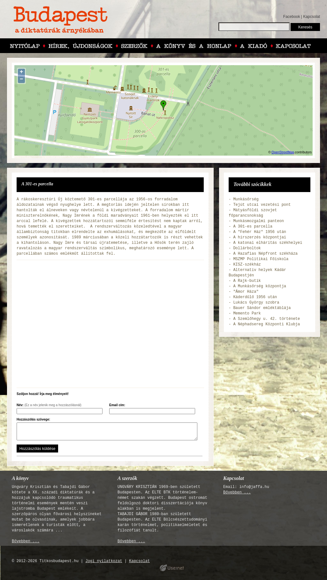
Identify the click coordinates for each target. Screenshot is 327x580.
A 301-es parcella (252, 226)
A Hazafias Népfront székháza (265, 253)
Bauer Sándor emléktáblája (262, 308)
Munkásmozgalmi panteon (258, 221)
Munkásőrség (245, 199)
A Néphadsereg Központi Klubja (266, 324)
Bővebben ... (25, 541)
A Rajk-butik (247, 281)
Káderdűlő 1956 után (255, 297)
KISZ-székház (247, 264)
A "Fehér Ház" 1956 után (259, 232)
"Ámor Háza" (245, 292)
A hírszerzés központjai (259, 237)
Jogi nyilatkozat (103, 561)
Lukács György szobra (256, 302)
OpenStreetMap (282, 152)
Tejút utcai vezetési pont (262, 205)
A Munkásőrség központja (259, 286)
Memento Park (247, 313)
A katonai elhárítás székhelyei (267, 243)
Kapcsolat (311, 16)
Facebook (291, 16)
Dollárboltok (247, 248)
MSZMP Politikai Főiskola (260, 259)
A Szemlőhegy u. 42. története (266, 319)
